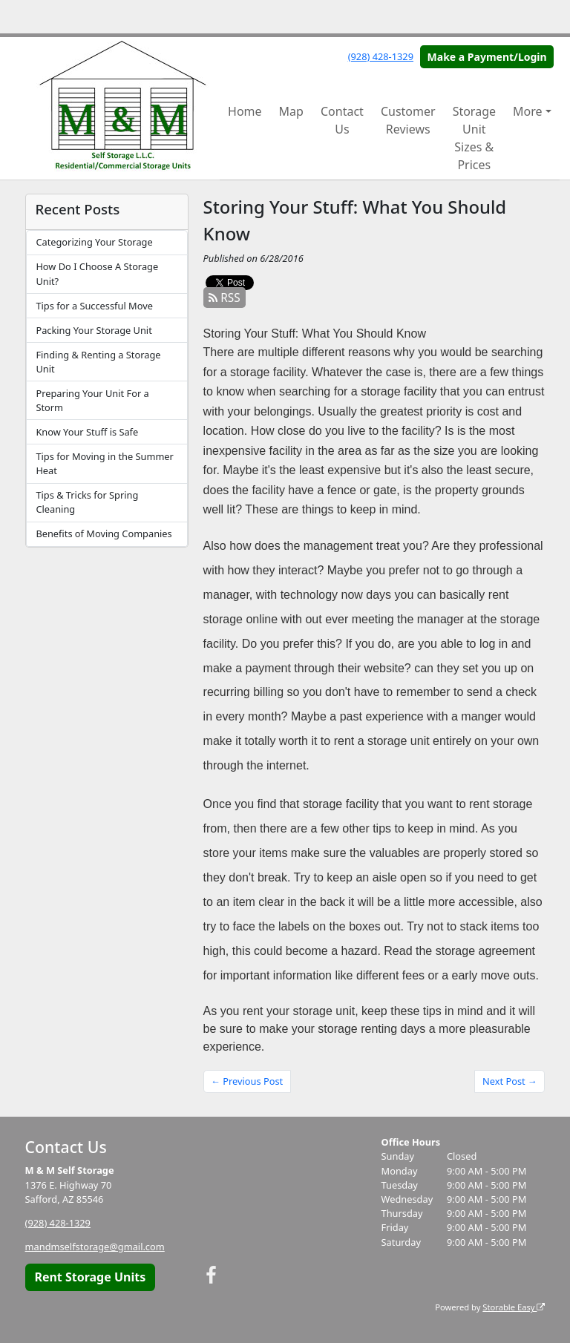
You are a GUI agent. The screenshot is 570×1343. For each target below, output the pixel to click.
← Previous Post (247, 1081)
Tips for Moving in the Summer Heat (104, 463)
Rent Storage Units (89, 1277)
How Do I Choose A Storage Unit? (97, 273)
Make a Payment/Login (487, 57)
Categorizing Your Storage (94, 242)
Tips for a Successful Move (94, 305)
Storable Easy (513, 1307)
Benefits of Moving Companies (103, 533)
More (528, 111)
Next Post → (509, 1081)
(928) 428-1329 (380, 56)
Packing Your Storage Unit (93, 330)
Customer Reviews (408, 120)
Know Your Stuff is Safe (87, 432)
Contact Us (342, 120)
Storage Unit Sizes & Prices (474, 138)
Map (291, 111)
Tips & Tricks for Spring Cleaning (87, 502)
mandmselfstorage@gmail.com (95, 1246)
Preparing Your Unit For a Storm (92, 400)
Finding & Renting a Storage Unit (98, 361)
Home (245, 111)
